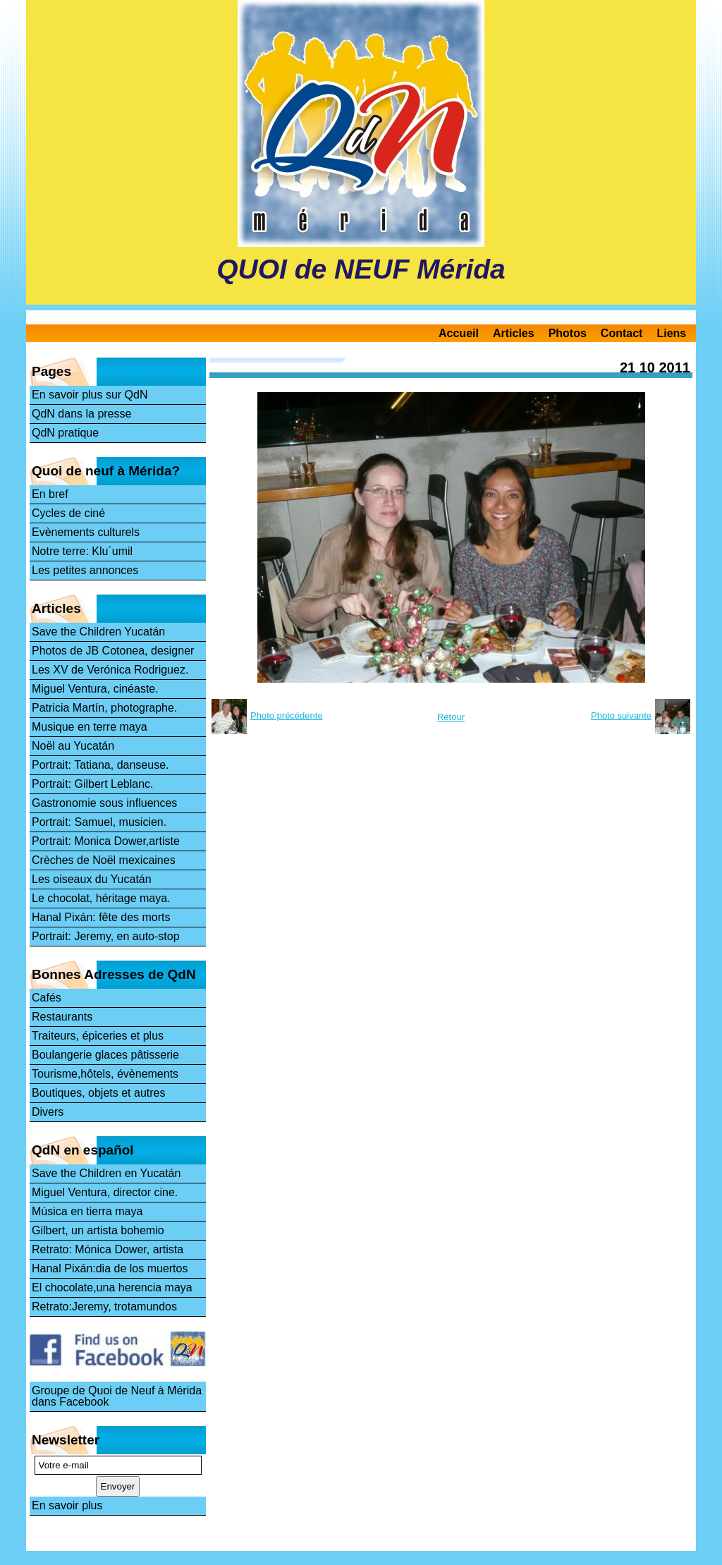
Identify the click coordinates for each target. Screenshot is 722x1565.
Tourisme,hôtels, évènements (105, 1074)
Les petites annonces (85, 570)
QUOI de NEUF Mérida (361, 269)
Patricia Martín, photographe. (104, 708)
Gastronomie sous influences (104, 803)
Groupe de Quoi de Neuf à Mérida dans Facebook (117, 1396)
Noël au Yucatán (73, 746)
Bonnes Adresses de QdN (114, 974)
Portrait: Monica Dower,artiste (106, 841)
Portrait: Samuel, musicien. (99, 822)
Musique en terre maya (89, 727)
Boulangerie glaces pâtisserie (105, 1055)
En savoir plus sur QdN (90, 395)
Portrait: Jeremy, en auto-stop (106, 936)
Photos (568, 333)
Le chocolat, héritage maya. (101, 898)
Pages (51, 371)
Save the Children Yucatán (98, 632)
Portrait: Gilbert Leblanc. (93, 784)
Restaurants (62, 1017)
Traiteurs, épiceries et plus (98, 1036)
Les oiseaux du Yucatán (92, 879)
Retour (451, 717)
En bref (50, 494)
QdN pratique (65, 433)
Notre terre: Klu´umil (82, 551)
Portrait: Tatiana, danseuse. (100, 765)
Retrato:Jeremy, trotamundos (104, 1307)
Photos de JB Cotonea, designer (113, 651)
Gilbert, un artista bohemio (98, 1230)
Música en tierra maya (87, 1211)
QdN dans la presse (81, 414)
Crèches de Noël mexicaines (104, 860)
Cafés (46, 998)
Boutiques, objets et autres (98, 1093)
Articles (513, 333)
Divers (47, 1112)
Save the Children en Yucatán (106, 1173)
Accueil (459, 333)
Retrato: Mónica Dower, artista (107, 1249)
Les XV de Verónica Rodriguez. (110, 670)
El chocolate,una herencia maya (112, 1287)
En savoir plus (67, 1505)
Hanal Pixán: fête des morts (101, 917)
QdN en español (83, 1150)
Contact (622, 333)
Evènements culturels (86, 532)
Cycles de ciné (68, 513)
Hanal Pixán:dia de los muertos (110, 1268)
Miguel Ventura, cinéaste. (95, 689)
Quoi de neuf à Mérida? (106, 470)
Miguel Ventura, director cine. (105, 1192)
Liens (671, 333)
